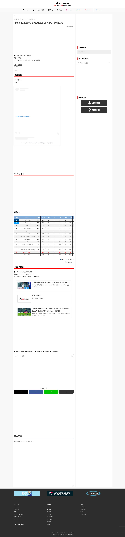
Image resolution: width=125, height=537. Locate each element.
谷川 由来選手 (54, 351)
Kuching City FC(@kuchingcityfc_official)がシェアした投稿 (36, 143)
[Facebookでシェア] (36, 391)
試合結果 (46, 351)
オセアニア (50, 516)
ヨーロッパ (50, 519)
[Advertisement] (44, 40)
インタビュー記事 (19, 514)
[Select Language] (94, 52)
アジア (49, 511)
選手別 (49, 504)
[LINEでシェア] (51, 391)
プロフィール (17, 516)
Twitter (82, 511)
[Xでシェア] (21, 391)
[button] (71, 356)
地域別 (49, 509)
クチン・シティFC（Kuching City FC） (24, 351)
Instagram (83, 509)
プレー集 (16, 509)
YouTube (83, 506)
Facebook (83, 514)
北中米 (49, 521)
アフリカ (49, 514)
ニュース (16, 506)
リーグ (16, 519)
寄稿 (15, 511)
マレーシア (38, 351)
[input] (44, 356)
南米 (48, 524)
